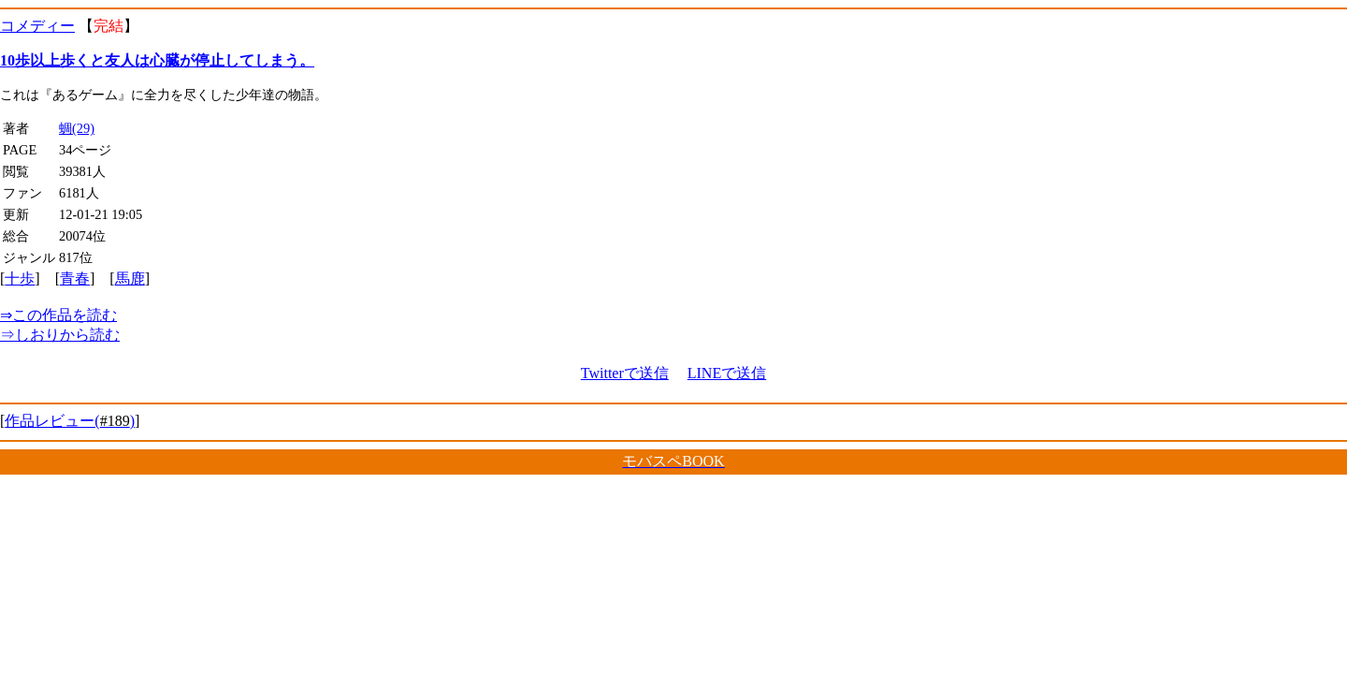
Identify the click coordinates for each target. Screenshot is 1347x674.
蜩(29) (76, 128)
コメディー (37, 26)
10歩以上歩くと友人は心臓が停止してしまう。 (157, 60)
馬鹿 (130, 278)
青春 (75, 278)
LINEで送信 (727, 373)
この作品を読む (58, 315)
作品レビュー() (70, 421)
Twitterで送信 (625, 373)
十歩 (20, 278)
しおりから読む (60, 335)
